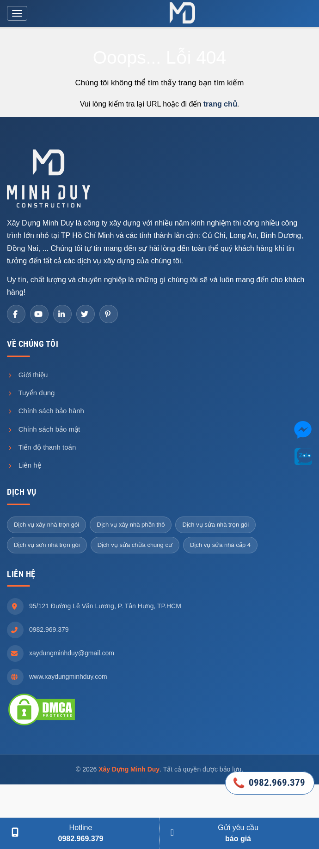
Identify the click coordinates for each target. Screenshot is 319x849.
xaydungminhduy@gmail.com (71, 653)
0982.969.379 (49, 629)
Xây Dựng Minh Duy (129, 769)
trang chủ (220, 104)
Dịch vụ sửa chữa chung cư (135, 544)
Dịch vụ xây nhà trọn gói (46, 524)
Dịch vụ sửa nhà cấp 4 (220, 544)
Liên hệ (24, 465)
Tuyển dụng (31, 393)
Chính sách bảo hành (45, 411)
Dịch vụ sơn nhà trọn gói (47, 544)
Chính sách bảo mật (43, 429)
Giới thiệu (27, 375)
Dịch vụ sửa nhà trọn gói (215, 524)
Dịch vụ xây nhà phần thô (131, 524)
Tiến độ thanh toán (41, 447)
